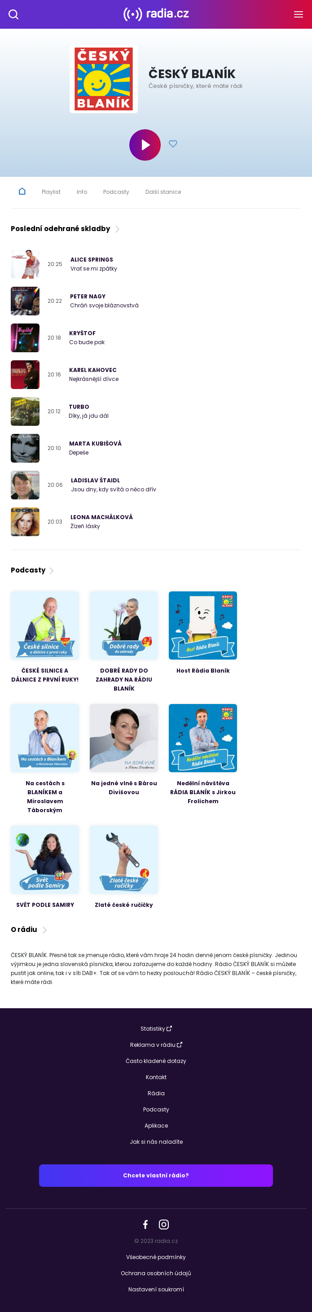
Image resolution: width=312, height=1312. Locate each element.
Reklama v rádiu (156, 1045)
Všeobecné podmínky (156, 1257)
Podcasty (33, 570)
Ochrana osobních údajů (156, 1273)
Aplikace (156, 1125)
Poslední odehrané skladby (66, 228)
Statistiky (156, 1028)
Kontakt (156, 1077)
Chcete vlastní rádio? (156, 1175)
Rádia (156, 1093)
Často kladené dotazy (156, 1061)
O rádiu (30, 929)
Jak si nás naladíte (156, 1142)
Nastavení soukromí (156, 1289)
